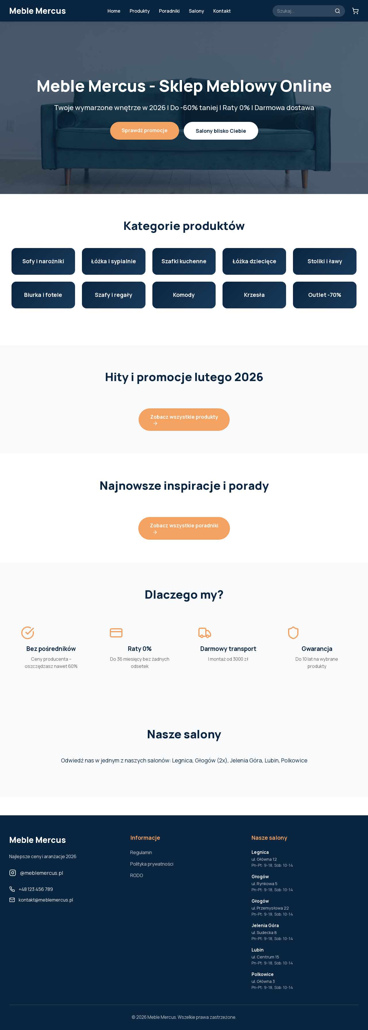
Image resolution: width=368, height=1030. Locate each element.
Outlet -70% (324, 295)
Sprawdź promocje (145, 130)
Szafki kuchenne (184, 261)
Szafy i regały (113, 295)
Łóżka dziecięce (254, 261)
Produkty (140, 11)
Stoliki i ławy (325, 261)
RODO (136, 875)
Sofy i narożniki (43, 261)
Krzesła (254, 295)
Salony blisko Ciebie (221, 130)
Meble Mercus (37, 10)
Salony (196, 11)
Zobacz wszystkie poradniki (184, 528)
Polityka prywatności (151, 864)
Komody (184, 295)
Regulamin (141, 852)
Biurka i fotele (43, 295)
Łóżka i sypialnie (113, 261)
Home (114, 11)
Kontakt (222, 11)
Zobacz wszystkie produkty (184, 419)
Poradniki (169, 11)
